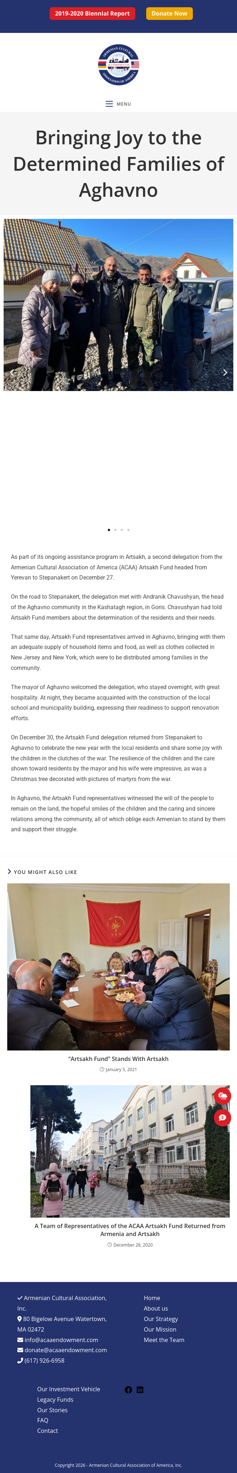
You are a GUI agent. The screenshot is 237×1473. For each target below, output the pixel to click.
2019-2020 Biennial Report (92, 13)
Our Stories (52, 1410)
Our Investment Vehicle (68, 1389)
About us (156, 1308)
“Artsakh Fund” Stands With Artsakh (118, 1059)
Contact (47, 1431)
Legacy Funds (55, 1400)
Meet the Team (164, 1340)
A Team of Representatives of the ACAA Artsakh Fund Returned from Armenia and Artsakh (130, 1230)
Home (152, 1298)
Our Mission (160, 1329)
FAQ (42, 1420)
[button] (11, 372)
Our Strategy (161, 1319)
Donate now (169, 13)
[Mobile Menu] (118, 104)
